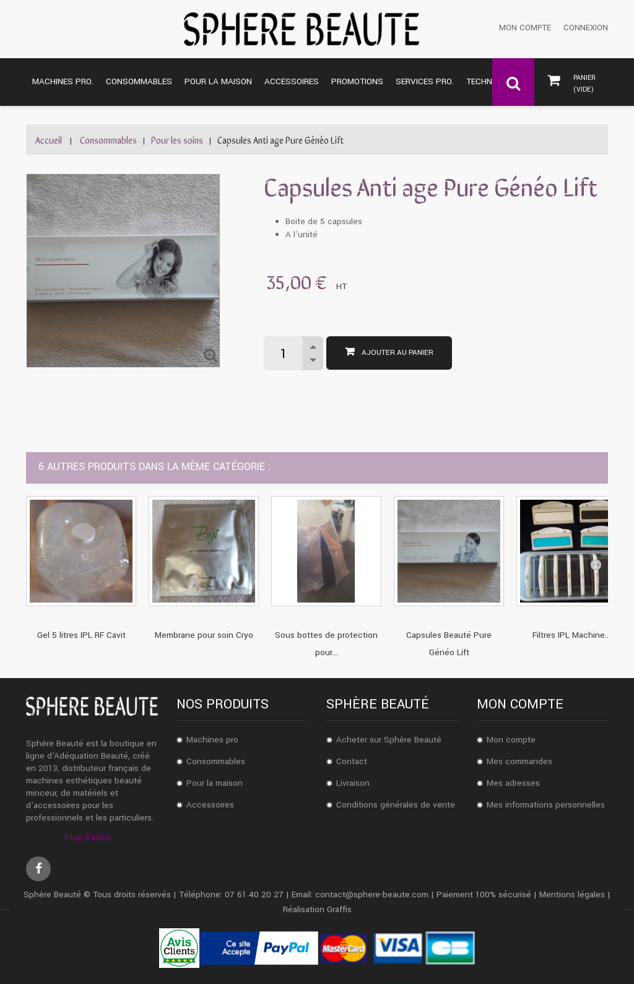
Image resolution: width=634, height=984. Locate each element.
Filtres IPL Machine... (571, 635)
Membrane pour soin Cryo (204, 635)
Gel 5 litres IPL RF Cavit (81, 635)
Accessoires (210, 805)
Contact (351, 761)
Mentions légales (572, 894)
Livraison (353, 783)
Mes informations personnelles (546, 805)
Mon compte (525, 28)
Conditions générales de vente (395, 805)
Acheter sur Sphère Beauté (388, 740)
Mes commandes (519, 761)
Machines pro (212, 740)
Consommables (215, 761)
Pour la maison (214, 783)
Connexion (585, 28)
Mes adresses (513, 783)
